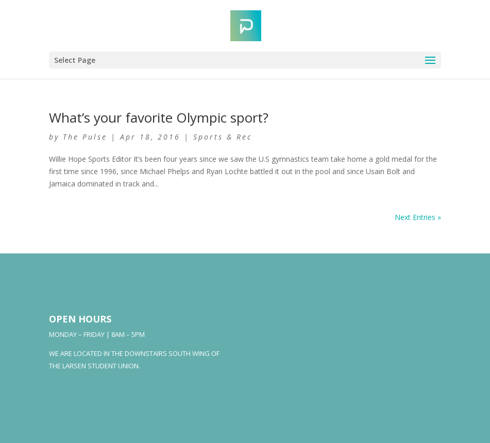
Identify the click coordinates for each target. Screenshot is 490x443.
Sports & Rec (222, 137)
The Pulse (85, 137)
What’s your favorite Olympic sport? (158, 117)
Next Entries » (418, 217)
